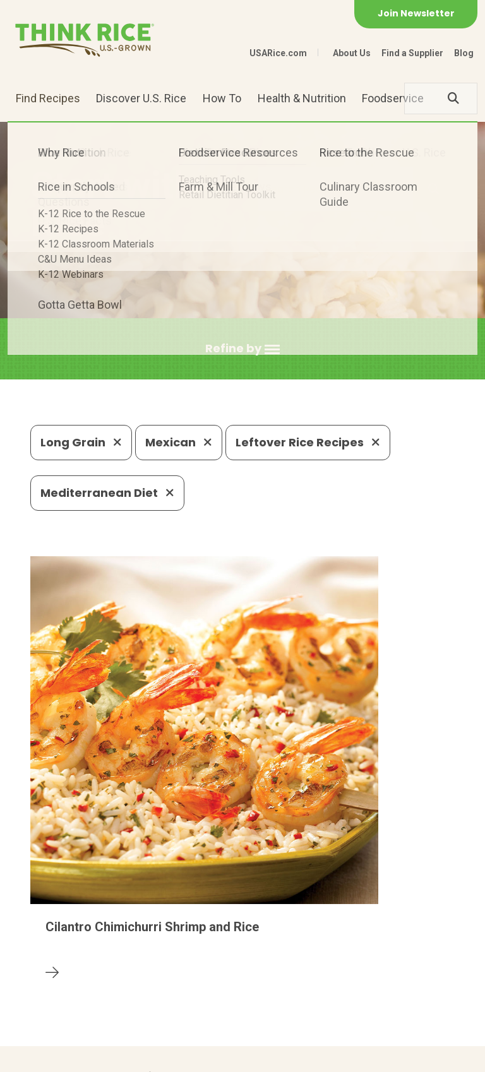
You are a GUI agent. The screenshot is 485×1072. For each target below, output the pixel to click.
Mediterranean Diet (107, 493)
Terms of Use (257, 1056)
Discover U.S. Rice (141, 98)
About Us (352, 53)
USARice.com (278, 53)
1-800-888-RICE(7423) (272, 965)
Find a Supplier (412, 53)
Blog (464, 53)
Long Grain (81, 442)
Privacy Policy (126, 1056)
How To (222, 98)
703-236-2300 (153, 965)
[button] (242, 349)
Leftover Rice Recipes (308, 442)
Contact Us (54, 1056)
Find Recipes (48, 98)
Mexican (178, 442)
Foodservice (393, 98)
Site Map (192, 1056)
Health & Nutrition (302, 98)
